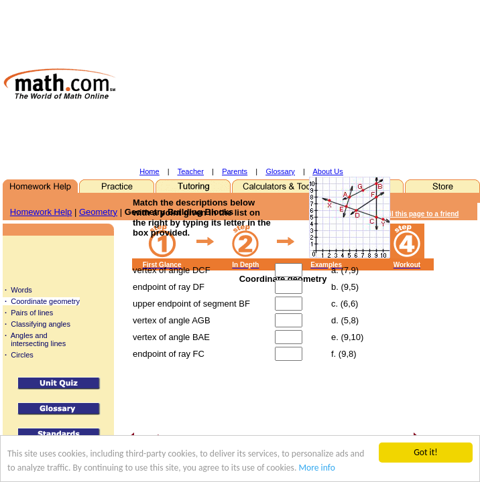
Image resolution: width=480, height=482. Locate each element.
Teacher (191, 171)
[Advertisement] (274, 83)
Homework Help (41, 212)
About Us (328, 171)
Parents (234, 171)
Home (149, 171)
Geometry (98, 212)
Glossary (279, 171)
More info (316, 467)
